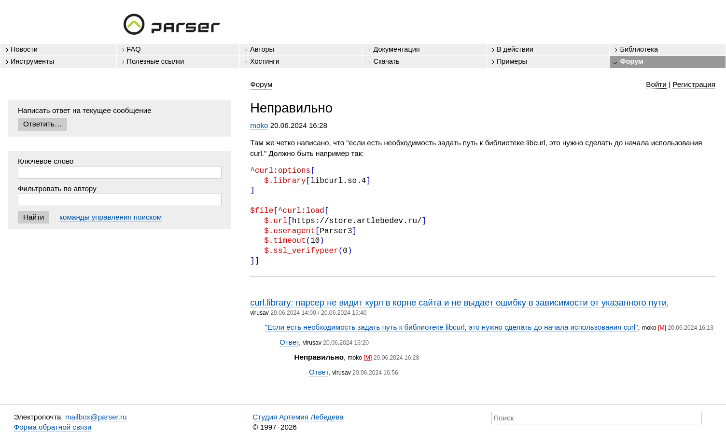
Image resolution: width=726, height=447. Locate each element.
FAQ (134, 49)
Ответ (289, 342)
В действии (515, 49)
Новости (24, 49)
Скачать (386, 61)
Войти (656, 84)
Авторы (262, 49)
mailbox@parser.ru (96, 417)
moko (259, 125)
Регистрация (693, 84)
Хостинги (264, 61)
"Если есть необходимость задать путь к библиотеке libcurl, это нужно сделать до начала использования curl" (451, 327)
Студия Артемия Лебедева (297, 417)
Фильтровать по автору (57, 188)
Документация (396, 49)
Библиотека (639, 49)
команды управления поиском (110, 217)
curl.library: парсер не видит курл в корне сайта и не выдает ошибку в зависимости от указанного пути (458, 302)
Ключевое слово (46, 161)
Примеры (512, 61)
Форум (631, 61)
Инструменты (32, 61)
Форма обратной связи (53, 427)
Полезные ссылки (155, 61)
